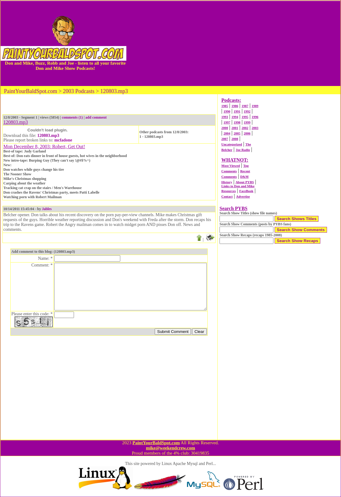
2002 (244, 128)
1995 (244, 117)
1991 (237, 111)
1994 (234, 117)
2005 (237, 133)
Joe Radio (243, 150)
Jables (47, 209)
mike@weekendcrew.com (170, 447)
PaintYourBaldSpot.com (156, 442)
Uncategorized (231, 144)
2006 (247, 133)
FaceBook (246, 191)
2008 (234, 139)
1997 (226, 122)
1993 (224, 117)
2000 (224, 128)
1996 (255, 117)
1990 (226, 111)
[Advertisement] (233, 43)
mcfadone (63, 140)
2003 (255, 128)
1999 (247, 122)
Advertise (243, 196)
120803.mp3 (48, 135)
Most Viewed (230, 165)
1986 (234, 106)
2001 (234, 128)
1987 (244, 106)
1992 (247, 111)
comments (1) (72, 117)
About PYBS (245, 182)
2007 (224, 139)
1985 (224, 106)
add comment (96, 117)
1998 (237, 122)
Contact (227, 196)
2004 (226, 133)
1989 (255, 106)
